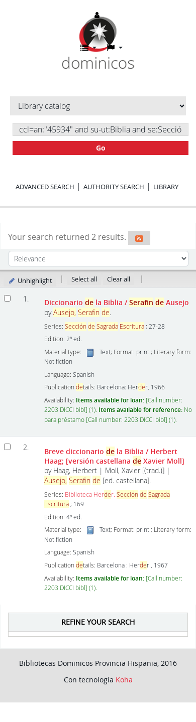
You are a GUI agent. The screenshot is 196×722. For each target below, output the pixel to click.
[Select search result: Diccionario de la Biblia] (7, 298)
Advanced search (45, 186)
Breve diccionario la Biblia (114, 456)
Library (165, 186)
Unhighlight (30, 280)
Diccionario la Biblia (116, 302)
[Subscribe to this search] (139, 238)
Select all (84, 278)
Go (101, 148)
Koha (124, 679)
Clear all (118, 278)
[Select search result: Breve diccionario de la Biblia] (7, 447)
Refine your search (98, 622)
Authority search (113, 186)
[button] (88, 48)
